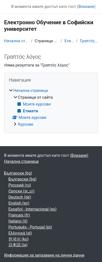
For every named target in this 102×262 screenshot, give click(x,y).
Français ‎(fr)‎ (19, 215)
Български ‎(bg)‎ (18, 173)
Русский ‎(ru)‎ (19, 185)
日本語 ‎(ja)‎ (17, 244)
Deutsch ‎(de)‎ (19, 197)
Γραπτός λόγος (89, 40)
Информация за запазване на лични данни (44, 255)
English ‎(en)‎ (18, 203)
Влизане (86, 6)
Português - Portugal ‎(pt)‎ (30, 227)
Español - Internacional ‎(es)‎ (32, 209)
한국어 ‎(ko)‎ (18, 239)
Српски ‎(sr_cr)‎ (21, 191)
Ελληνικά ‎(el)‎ (20, 233)
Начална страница (16, 40)
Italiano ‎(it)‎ (17, 221)
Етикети (69, 40)
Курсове (25, 124)
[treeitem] (51, 108)
